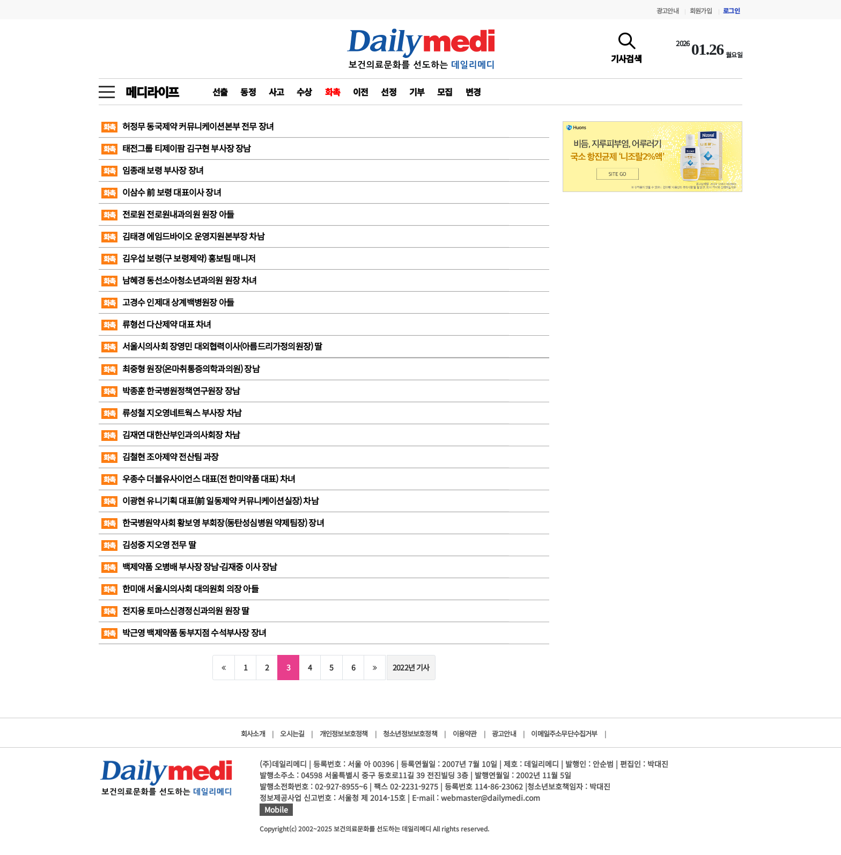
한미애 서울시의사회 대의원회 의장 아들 (180, 588)
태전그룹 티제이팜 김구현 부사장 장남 (176, 148)
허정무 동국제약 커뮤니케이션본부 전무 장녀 (187, 126)
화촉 (332, 91)
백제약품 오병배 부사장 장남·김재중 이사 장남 (189, 566)
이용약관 (465, 733)
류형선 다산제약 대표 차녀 (156, 324)
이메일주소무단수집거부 (564, 733)
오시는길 (292, 733)
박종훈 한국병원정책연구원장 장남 (170, 390)
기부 (416, 91)
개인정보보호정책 (344, 733)
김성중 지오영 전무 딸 (148, 544)
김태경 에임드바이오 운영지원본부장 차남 (182, 236)
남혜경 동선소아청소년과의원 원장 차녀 (179, 280)
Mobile (276, 809)
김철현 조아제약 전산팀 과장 (160, 456)
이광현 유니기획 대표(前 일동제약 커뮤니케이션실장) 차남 (210, 500)
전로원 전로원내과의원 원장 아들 (167, 214)
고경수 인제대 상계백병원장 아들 (167, 302)
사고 (276, 91)
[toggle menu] (107, 89)
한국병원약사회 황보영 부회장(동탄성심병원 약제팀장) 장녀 (212, 522)
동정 (247, 91)
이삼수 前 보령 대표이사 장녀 (161, 192)
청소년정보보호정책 (410, 733)
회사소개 (253, 733)
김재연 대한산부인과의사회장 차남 (170, 434)
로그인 (731, 10)
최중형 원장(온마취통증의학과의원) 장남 (180, 368)
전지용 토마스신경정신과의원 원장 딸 (175, 610)
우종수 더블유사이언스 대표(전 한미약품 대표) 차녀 (198, 478)
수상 (304, 91)
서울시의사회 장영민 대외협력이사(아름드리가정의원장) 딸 (211, 346)
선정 (388, 91)
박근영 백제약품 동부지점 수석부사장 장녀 (183, 632)
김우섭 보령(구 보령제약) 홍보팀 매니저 (178, 258)
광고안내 (667, 10)
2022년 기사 (411, 667)
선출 (219, 91)
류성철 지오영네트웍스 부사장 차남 (171, 412)
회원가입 (701, 10)
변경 (473, 91)
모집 (444, 91)
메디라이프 (152, 92)
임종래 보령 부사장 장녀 (152, 170)
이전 (360, 91)
